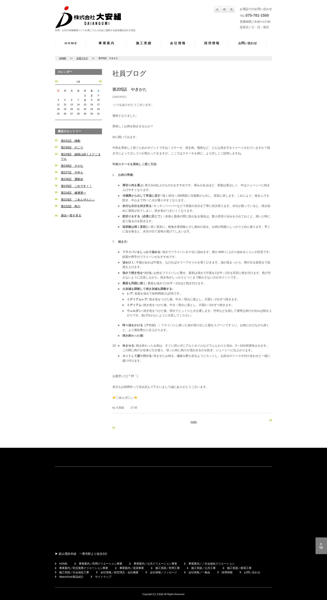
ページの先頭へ (321, 545)
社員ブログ (82, 58)
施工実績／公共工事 (203, 568)
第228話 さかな (72, 165)
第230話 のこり (72, 147)
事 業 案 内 (106, 43)
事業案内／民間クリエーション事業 (100, 563)
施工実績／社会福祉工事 (74, 572)
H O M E (71, 43)
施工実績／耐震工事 (239, 568)
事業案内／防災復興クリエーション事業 (83, 568)
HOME (62, 58)
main (194, 422)
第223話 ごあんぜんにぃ (78, 199)
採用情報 (227, 572)
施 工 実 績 (143, 43)
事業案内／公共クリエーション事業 (155, 563)
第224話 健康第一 (73, 192)
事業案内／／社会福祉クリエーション (212, 563)
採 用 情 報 (211, 43)
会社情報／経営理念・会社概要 (119, 572)
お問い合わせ (247, 43)
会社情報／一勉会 (199, 572)
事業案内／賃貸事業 (131, 568)
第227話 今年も (72, 172)
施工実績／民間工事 (167, 568)
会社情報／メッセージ (163, 572)
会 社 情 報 (177, 43)
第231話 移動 (70, 140)
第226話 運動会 (72, 179)
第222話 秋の (70, 206)
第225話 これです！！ (76, 186)
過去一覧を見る (71, 215)
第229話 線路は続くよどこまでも (81, 157)
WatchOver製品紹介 (71, 576)
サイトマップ (103, 576)
